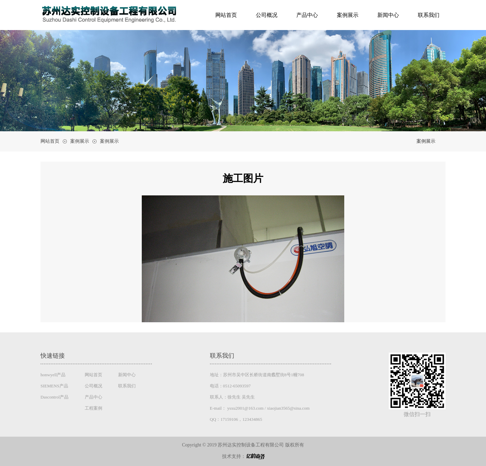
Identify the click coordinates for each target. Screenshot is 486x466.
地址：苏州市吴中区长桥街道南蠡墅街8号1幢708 (257, 374)
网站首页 (226, 15)
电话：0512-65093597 (230, 385)
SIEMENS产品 (54, 385)
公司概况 (266, 15)
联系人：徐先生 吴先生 (232, 397)
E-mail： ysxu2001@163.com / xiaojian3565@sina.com (260, 408)
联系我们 (428, 15)
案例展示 (347, 15)
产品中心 (307, 15)
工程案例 (93, 408)
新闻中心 (388, 15)
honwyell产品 (52, 374)
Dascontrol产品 (54, 397)
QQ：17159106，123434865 (236, 419)
